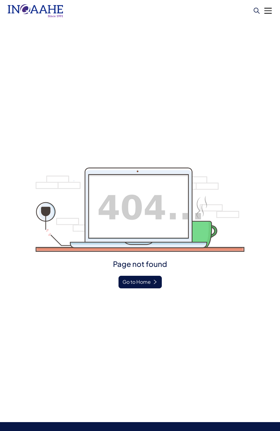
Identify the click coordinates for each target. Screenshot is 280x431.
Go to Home (136, 282)
